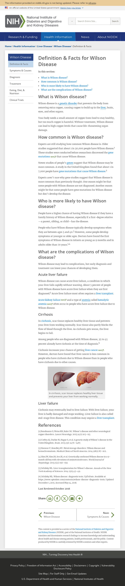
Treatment (15, 83)
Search (115, 21)
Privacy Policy (17, 565)
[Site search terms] (93, 21)
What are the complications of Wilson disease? (66, 89)
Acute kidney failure (49, 299)
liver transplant (104, 293)
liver (103, 107)
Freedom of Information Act (41, 565)
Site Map (43, 573)
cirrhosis (46, 320)
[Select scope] (71, 21)
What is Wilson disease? (54, 77)
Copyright (94, 565)
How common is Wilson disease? (59, 81)
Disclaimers (80, 565)
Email (72, 498)
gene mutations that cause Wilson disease (82, 171)
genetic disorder (68, 103)
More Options (79, 498)
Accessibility (65, 565)
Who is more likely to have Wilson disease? (64, 85)
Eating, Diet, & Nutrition (17, 92)
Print (50, 498)
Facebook (57, 498)
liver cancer (91, 350)
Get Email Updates (77, 573)
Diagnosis (15, 76)
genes (70, 162)
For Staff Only (57, 573)
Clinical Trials (17, 99)
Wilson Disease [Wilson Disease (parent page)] (20, 57)
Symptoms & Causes (20, 70)
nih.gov (92, 2)
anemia (86, 299)
